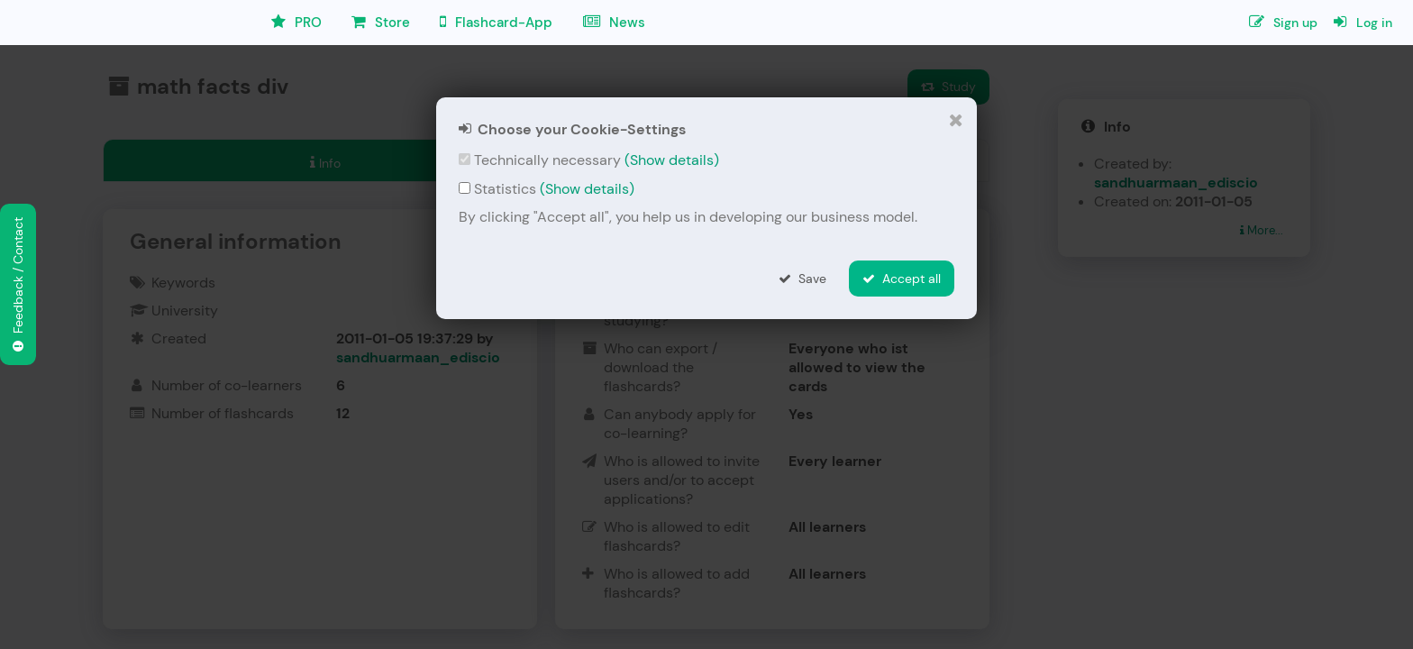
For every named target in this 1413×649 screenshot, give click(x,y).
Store (380, 23)
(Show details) (671, 160)
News (614, 23)
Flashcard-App (496, 23)
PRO (296, 23)
